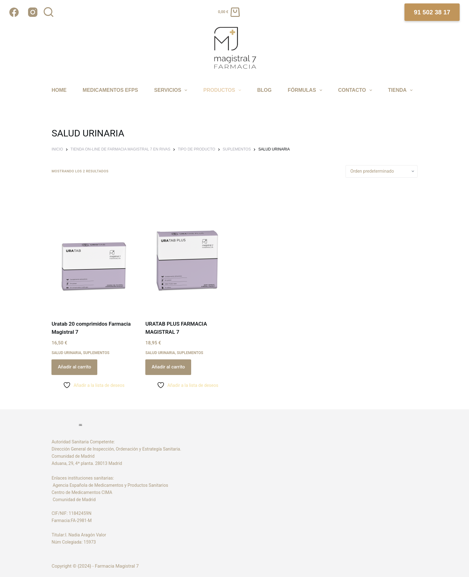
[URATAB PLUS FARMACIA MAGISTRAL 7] (187, 248)
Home (58, 90)
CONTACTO (356, 90)
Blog (264, 90)
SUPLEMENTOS (96, 353)
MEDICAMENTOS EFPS (110, 90)
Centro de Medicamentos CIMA (81, 492)
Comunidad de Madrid (73, 499)
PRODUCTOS (223, 90)
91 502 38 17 (432, 12)
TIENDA (401, 90)
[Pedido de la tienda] (382, 171)
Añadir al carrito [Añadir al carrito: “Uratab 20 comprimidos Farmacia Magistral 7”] (74, 367)
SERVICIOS (171, 90)
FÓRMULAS (306, 90)
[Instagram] (32, 12)
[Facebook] (14, 12)
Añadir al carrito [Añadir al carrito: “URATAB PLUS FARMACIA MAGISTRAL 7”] (168, 367)
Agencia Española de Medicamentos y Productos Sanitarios (110, 485)
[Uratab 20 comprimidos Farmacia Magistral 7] (93, 248)
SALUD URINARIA (66, 353)
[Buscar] (48, 12)
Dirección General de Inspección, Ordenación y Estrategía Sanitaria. (116, 448)
